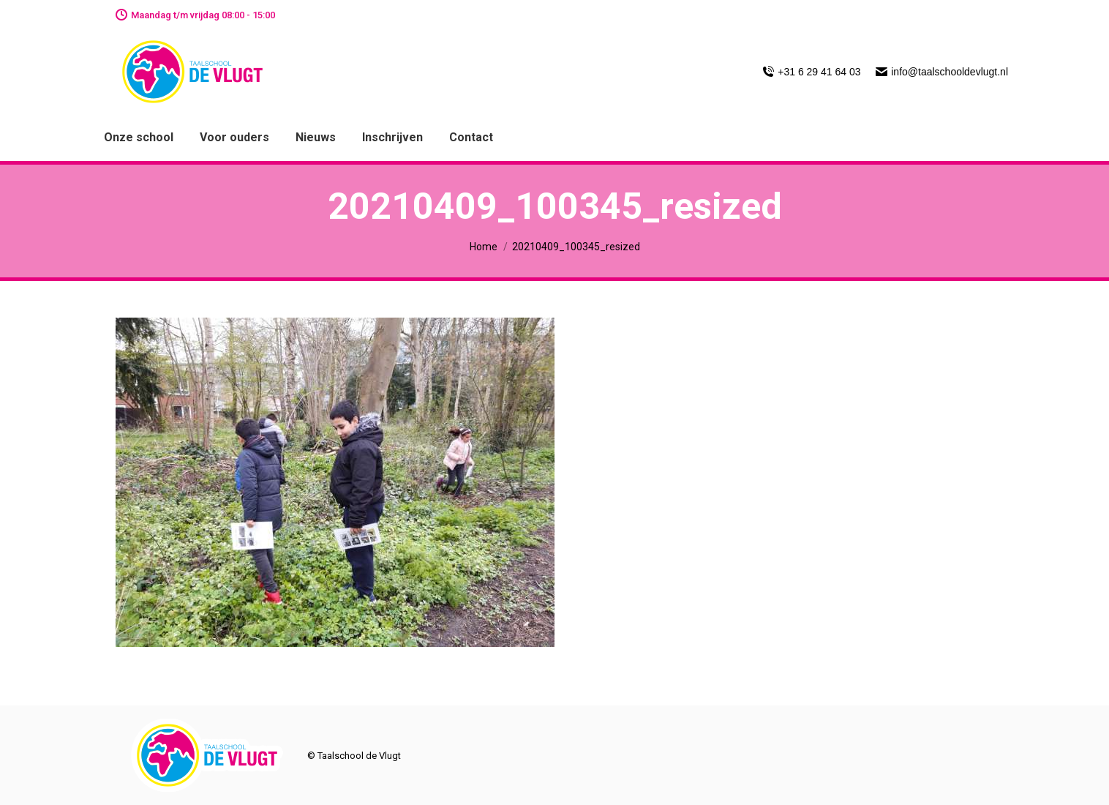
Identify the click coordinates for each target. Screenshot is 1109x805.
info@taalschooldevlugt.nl (942, 72)
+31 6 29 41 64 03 (811, 72)
